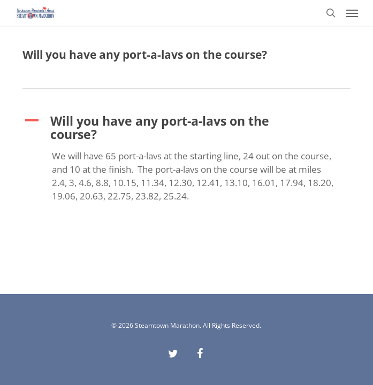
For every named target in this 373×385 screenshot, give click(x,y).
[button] (352, 12)
